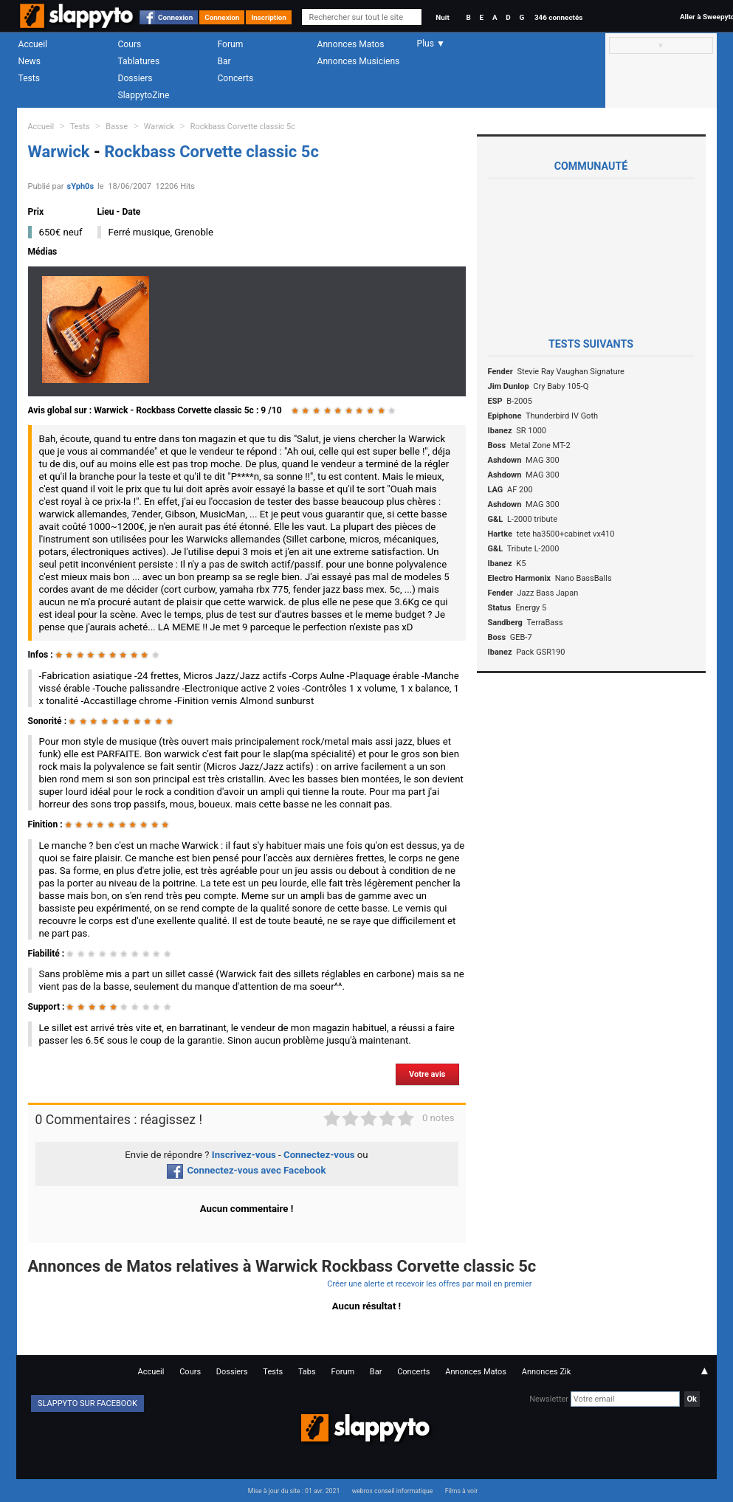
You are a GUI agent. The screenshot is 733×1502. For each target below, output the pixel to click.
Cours (130, 44)
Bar (224, 61)
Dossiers (135, 78)
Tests (29, 78)
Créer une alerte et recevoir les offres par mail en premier (429, 1284)
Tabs (307, 1372)
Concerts (236, 78)
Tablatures (139, 61)
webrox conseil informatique (392, 1491)
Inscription (268, 17)
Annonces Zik (546, 1372)
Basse (117, 126)
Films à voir (461, 1491)
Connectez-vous (319, 1154)
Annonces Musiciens (358, 61)
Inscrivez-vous (244, 1154)
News (29, 61)
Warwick (159, 126)
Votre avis (427, 1074)
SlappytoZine (144, 95)
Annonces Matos (351, 44)
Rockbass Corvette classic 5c (242, 126)
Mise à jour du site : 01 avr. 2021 (294, 1491)
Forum (231, 44)
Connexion (175, 17)
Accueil (33, 44)
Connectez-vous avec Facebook (246, 1170)
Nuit (442, 17)
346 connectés (558, 17)
